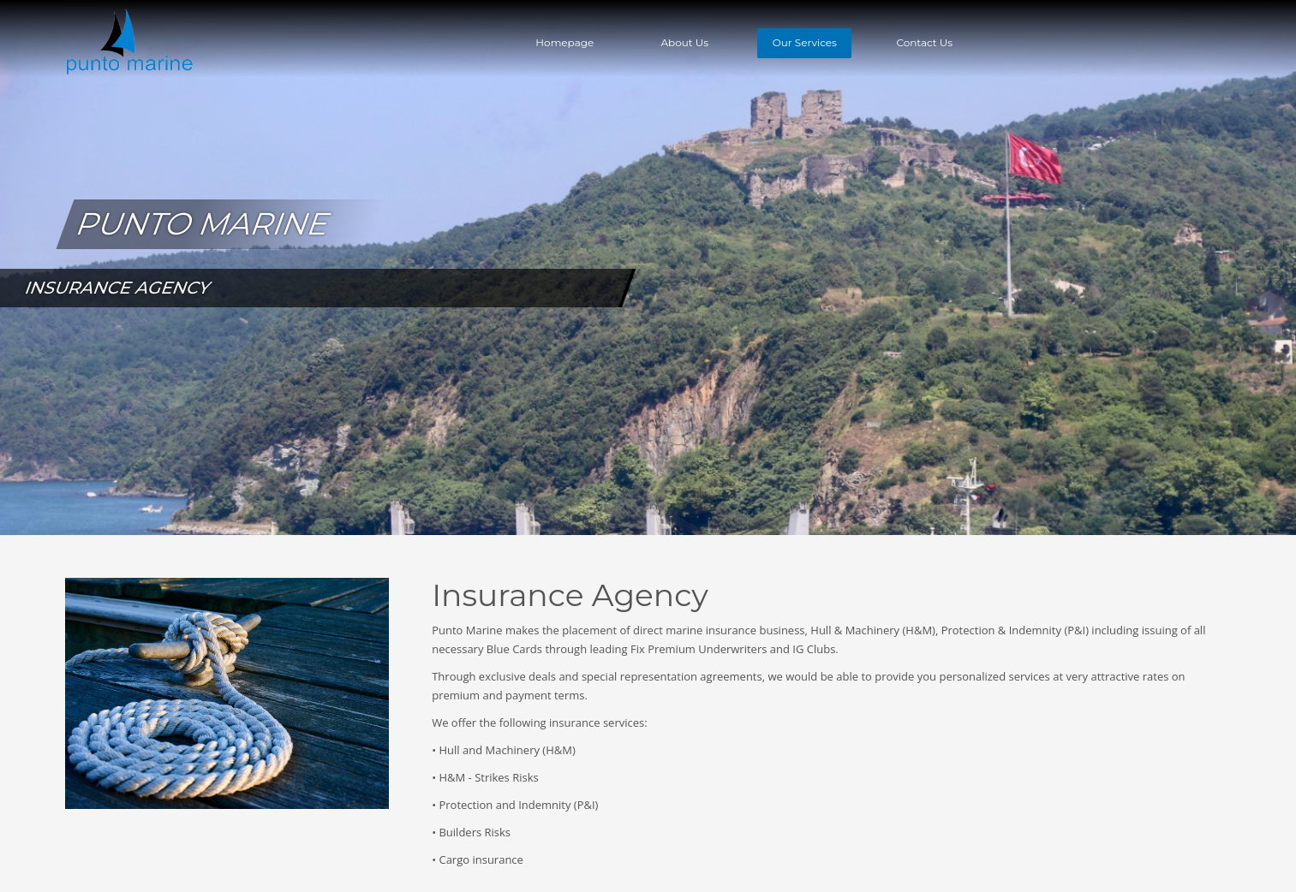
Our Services (805, 42)
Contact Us (924, 42)
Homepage (564, 42)
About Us (684, 42)
